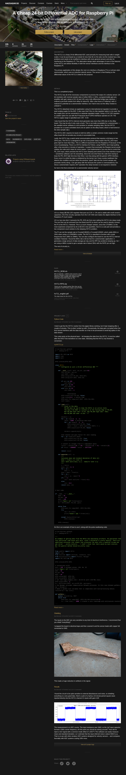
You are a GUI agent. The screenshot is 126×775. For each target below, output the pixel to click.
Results (57, 686)
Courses (49, 3)
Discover (32, 3)
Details (66, 45)
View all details (87, 253)
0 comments (78, 322)
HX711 (8, 139)
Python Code (60, 319)
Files (73, 45)
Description (58, 45)
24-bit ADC (37, 139)
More (64, 3)
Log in (117, 3)
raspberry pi (17, 139)
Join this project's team (13, 118)
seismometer (10, 142)
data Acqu (27, 139)
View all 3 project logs (87, 744)
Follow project (49, 32)
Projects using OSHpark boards (24, 159)
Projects (24, 3)
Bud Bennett (63, 27)
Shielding (58, 613)
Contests (41, 3)
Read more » (58, 249)
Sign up (108, 3)
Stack (57, 3)
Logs (92, 45)
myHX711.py (58, 344)
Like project (78, 32)
